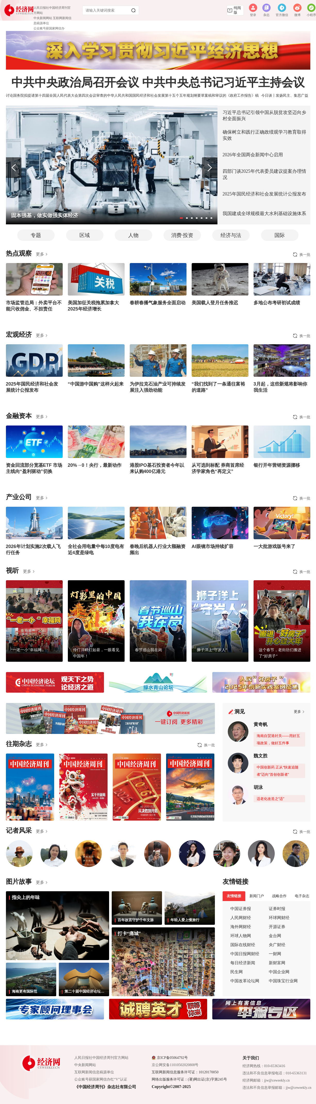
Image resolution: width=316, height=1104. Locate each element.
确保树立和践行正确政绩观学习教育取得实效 (264, 135)
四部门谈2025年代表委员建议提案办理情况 (264, 174)
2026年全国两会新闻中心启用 (253, 154)
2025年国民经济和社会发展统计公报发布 (264, 194)
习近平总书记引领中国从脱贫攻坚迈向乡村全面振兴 (264, 115)
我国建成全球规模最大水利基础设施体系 (264, 213)
